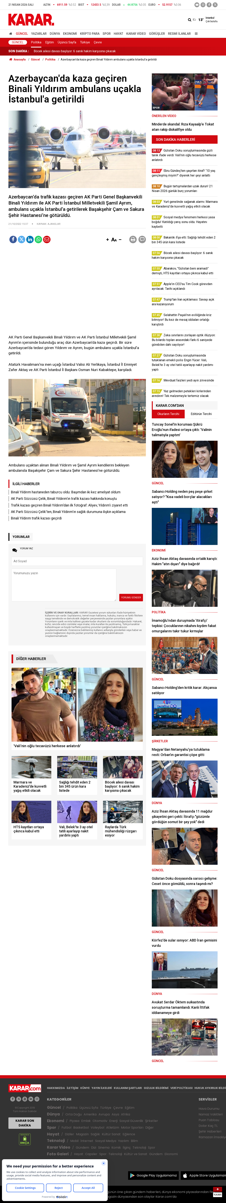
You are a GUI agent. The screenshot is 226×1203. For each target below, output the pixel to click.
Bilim (134, 1141)
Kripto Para (89, 34)
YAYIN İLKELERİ (102, 1088)
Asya (115, 1114)
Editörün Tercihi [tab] (201, 414)
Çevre (98, 42)
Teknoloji (56, 1140)
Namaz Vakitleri (211, 1114)
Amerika (90, 1114)
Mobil (74, 1141)
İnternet (86, 1141)
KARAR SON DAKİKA (24, 1123)
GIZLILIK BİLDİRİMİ (156, 1088)
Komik (116, 1147)
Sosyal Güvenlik (131, 1121)
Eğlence (129, 1134)
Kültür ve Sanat (135, 1154)
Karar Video (136, 34)
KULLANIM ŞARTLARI (128, 1088)
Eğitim (49, 42)
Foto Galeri (58, 1154)
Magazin (82, 1134)
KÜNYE (85, 1088)
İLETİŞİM (72, 1088)
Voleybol (97, 1127)
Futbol (66, 1127)
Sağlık (95, 1134)
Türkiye (85, 42)
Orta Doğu (73, 1114)
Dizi (93, 1147)
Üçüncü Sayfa (67, 42)
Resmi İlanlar (179, 34)
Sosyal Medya (105, 1141)
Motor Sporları (132, 1127)
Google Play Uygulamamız (157, 1175)
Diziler (69, 1134)
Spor (107, 34)
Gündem (82, 1147)
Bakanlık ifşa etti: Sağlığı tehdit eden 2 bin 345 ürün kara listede (77, 51)
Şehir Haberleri (210, 1131)
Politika (36, 42)
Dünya (55, 34)
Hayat (118, 34)
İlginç (127, 1147)
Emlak (86, 1121)
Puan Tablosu (209, 1120)
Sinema (103, 1147)
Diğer (149, 1127)
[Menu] (195, 34)
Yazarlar (39, 34)
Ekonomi (70, 34)
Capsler (91, 1154)
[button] (107, 240)
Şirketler (151, 1121)
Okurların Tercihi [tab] (168, 414)
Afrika (125, 1114)
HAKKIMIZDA (56, 1088)
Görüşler (157, 34)
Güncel (22, 34)
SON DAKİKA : (18, 51)
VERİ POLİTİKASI (181, 1088)
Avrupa (104, 1114)
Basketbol (81, 1127)
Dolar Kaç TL (208, 1125)
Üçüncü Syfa (88, 1107)
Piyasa (74, 1121)
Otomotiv (100, 1121)
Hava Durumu (209, 1108)
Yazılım (123, 1141)
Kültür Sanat (111, 1134)
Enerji (113, 1121)
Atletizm (112, 1127)
